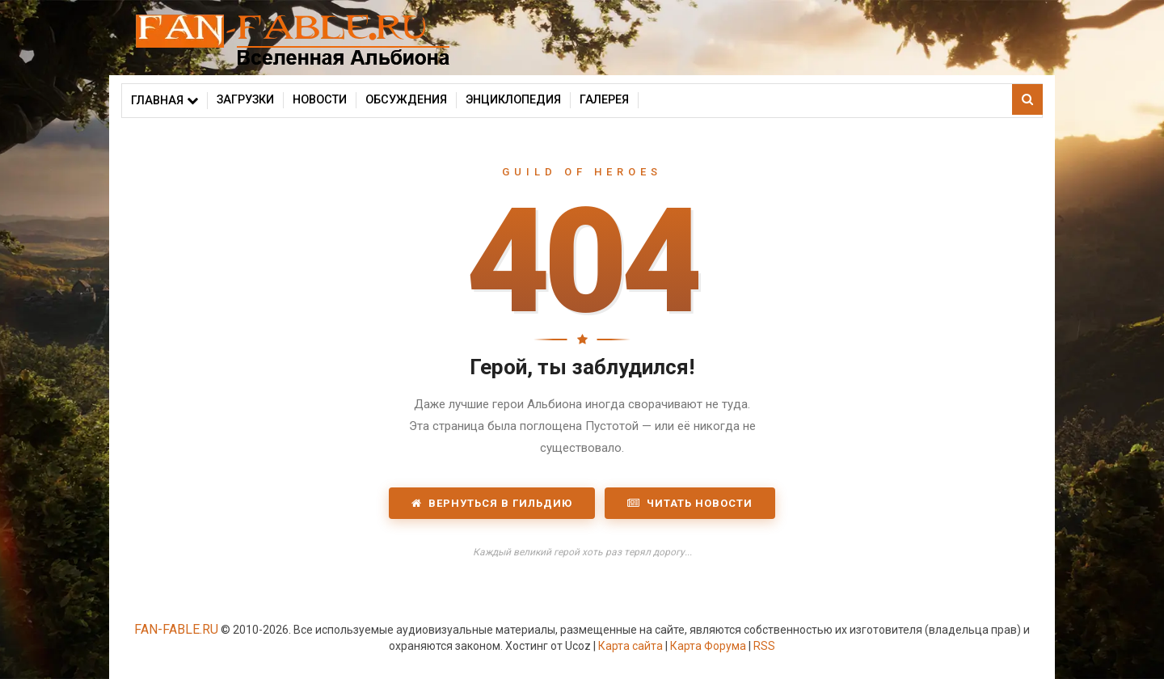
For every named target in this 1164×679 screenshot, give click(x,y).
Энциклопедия (513, 100)
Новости (320, 100)
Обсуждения (406, 100)
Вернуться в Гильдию (491, 503)
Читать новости (690, 503)
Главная (164, 101)
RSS (764, 645)
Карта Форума (708, 645)
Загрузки (245, 100)
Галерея (604, 100)
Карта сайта (630, 645)
